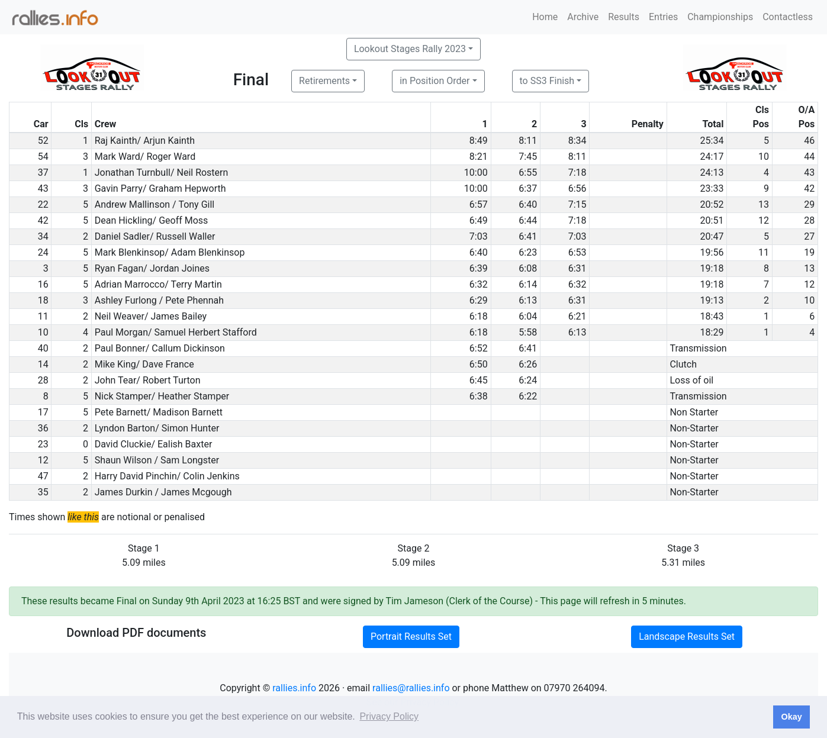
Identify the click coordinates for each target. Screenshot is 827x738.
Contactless (787, 16)
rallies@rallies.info (410, 688)
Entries (663, 16)
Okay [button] (791, 716)
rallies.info (294, 688)
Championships (720, 16)
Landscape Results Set (687, 636)
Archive (582, 16)
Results (623, 16)
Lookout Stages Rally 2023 (410, 48)
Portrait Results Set (411, 636)
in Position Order (434, 80)
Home (545, 16)
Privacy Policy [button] (389, 716)
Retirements (324, 80)
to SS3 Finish (547, 80)
